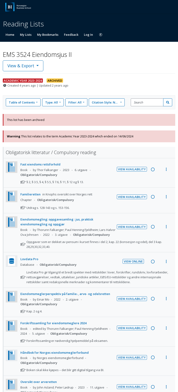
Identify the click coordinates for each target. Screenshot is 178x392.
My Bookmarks (47, 34)
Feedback (71, 34)
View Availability (132, 169)
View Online (133, 261)
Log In (88, 34)
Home (10, 34)
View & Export (21, 65)
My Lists (26, 34)
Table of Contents (22, 102)
